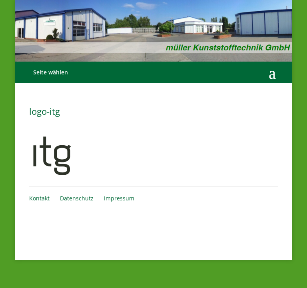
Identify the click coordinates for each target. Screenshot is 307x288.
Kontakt (39, 198)
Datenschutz (77, 198)
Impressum (119, 198)
